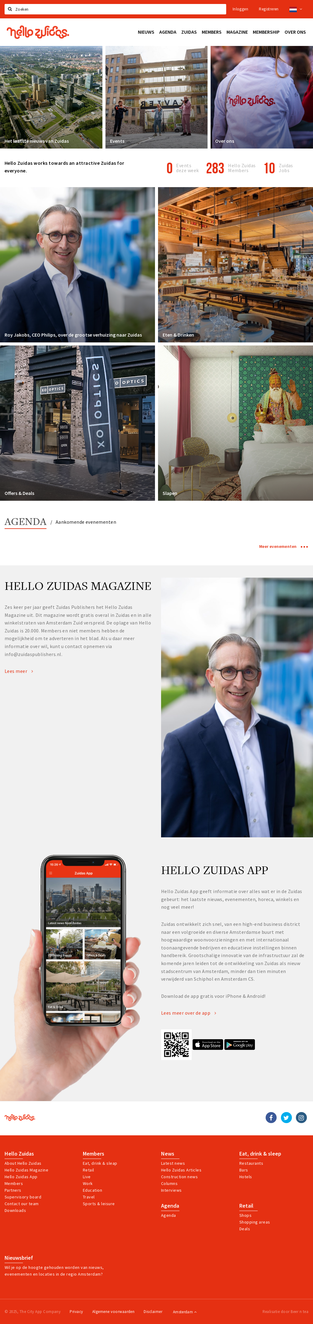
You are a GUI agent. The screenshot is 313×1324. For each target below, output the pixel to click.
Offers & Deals (19, 493)
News (167, 1154)
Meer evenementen (283, 546)
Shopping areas (254, 1222)
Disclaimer (153, 1311)
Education (92, 1190)
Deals (244, 1229)
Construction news (179, 1176)
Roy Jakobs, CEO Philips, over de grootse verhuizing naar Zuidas (73, 335)
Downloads (15, 1210)
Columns (169, 1183)
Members (14, 1183)
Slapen (170, 493)
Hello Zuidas (19, 1154)
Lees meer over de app (188, 1013)
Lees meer (19, 671)
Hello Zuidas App (21, 1176)
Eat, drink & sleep (260, 1154)
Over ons (224, 141)
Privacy (76, 1311)
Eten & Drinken (178, 335)
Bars (243, 1170)
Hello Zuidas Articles (181, 1170)
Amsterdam (185, 1312)
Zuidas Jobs (286, 168)
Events (117, 141)
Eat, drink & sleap (100, 1163)
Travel (89, 1197)
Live (87, 1176)
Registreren (268, 9)
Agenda (25, 522)
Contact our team (22, 1203)
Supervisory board (23, 1197)
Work (88, 1183)
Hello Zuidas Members (242, 168)
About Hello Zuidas (23, 1163)
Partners (13, 1190)
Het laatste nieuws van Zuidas (37, 141)
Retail (88, 1170)
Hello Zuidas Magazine (26, 1170)
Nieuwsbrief (19, 1258)
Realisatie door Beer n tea (285, 1311)
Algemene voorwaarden (113, 1311)
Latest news (173, 1163)
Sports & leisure (99, 1203)
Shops (245, 1215)
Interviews (171, 1190)
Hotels (245, 1176)
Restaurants (251, 1163)
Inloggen (240, 9)
